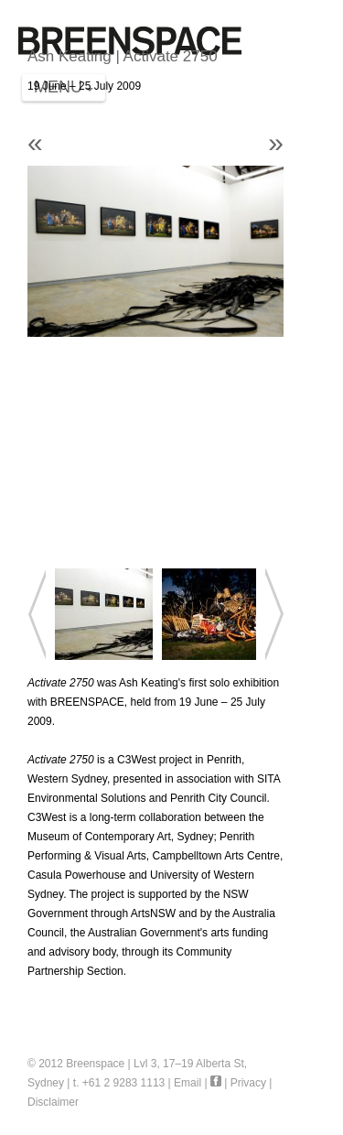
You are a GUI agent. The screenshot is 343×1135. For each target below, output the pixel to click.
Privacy (248, 1082)
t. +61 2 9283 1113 (119, 1082)
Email (187, 1082)
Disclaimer (53, 1102)
